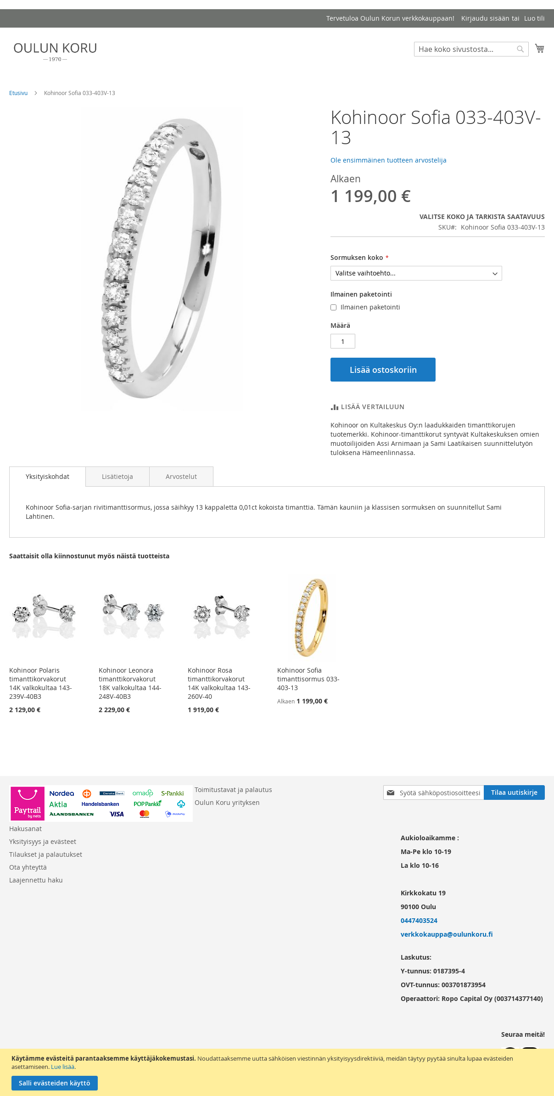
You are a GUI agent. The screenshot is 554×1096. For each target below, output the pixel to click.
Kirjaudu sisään (485, 18)
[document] (278, 1072)
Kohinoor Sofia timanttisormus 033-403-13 (308, 679)
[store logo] (55, 52)
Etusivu (18, 92)
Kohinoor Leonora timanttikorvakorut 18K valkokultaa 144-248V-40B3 (130, 683)
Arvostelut (181, 476)
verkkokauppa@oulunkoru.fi (447, 934)
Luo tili (534, 18)
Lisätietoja (117, 476)
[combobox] (471, 49)
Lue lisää (62, 1066)
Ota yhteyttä (28, 867)
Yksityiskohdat (47, 476)
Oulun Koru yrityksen (227, 802)
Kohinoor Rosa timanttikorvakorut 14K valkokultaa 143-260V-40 (219, 683)
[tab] (47, 477)
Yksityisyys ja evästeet (42, 841)
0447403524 (419, 920)
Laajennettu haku (36, 880)
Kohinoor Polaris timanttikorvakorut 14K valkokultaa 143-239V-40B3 (40, 683)
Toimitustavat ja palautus (233, 789)
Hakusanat (25, 828)
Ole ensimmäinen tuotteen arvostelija (388, 160)
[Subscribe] (514, 792)
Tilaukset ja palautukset (45, 854)
